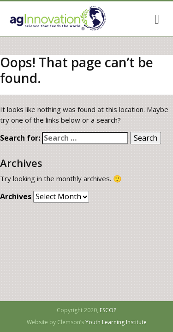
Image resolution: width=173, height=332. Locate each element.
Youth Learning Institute (116, 322)
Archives (15, 197)
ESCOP (108, 310)
